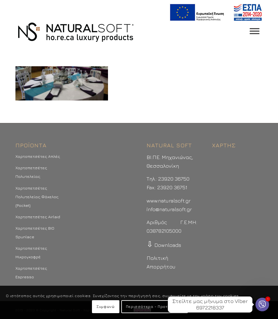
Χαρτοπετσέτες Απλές (37, 156)
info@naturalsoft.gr (169, 209)
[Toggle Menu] (254, 31)
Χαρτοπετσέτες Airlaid (37, 216)
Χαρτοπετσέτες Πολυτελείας (31, 172)
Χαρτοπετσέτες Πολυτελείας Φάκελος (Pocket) (37, 197)
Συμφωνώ (105, 306)
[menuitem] (214, 12)
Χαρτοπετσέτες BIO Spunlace (34, 232)
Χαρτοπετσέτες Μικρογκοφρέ (31, 252)
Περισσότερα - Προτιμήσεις (154, 306)
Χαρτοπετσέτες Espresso (31, 272)
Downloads (164, 245)
